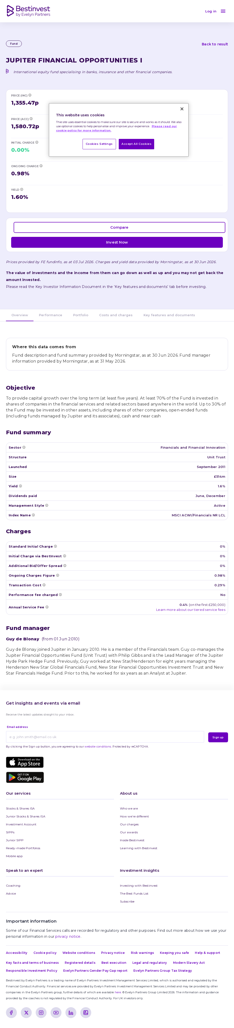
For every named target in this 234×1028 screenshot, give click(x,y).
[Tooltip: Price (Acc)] (30, 118)
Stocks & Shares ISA (20, 808)
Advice (11, 893)
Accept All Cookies (136, 144)
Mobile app (14, 856)
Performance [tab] (50, 315)
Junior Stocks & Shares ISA (25, 816)
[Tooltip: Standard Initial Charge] (55, 546)
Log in (210, 11)
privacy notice (67, 936)
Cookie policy (45, 953)
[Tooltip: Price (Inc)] (29, 94)
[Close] (181, 108)
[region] (119, 130)
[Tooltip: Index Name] (33, 514)
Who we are (129, 808)
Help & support (207, 953)
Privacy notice (113, 953)
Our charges (129, 824)
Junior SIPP (15, 840)
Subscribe (127, 901)
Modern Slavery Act (189, 963)
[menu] (223, 11)
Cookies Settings (99, 144)
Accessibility (17, 953)
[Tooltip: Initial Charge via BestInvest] (36, 142)
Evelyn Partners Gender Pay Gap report (95, 970)
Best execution (113, 963)
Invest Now (117, 242)
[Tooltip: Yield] (21, 189)
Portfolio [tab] (80, 315)
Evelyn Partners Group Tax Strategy (162, 970)
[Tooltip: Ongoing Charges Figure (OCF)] (40, 165)
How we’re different (134, 816)
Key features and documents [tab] (169, 315)
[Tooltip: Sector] (23, 447)
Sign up (218, 737)
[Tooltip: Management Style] (46, 505)
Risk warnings (142, 953)
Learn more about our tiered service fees (190, 610)
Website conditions (78, 953)
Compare (119, 227)
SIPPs (10, 832)
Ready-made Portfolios (23, 848)
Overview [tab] (19, 315)
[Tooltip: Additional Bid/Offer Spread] (64, 565)
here (118, 992)
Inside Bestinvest (132, 840)
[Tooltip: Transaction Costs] (43, 584)
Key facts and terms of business (32, 963)
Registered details (80, 963)
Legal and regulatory (149, 963)
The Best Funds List (134, 893)
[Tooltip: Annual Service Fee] (46, 606)
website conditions (98, 746)
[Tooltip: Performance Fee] (60, 594)
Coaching (13, 885)
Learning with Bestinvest (138, 848)
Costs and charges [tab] (116, 315)
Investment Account (21, 824)
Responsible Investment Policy (31, 970)
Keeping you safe (174, 953)
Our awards (129, 832)
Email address (17, 727)
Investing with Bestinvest (139, 885)
